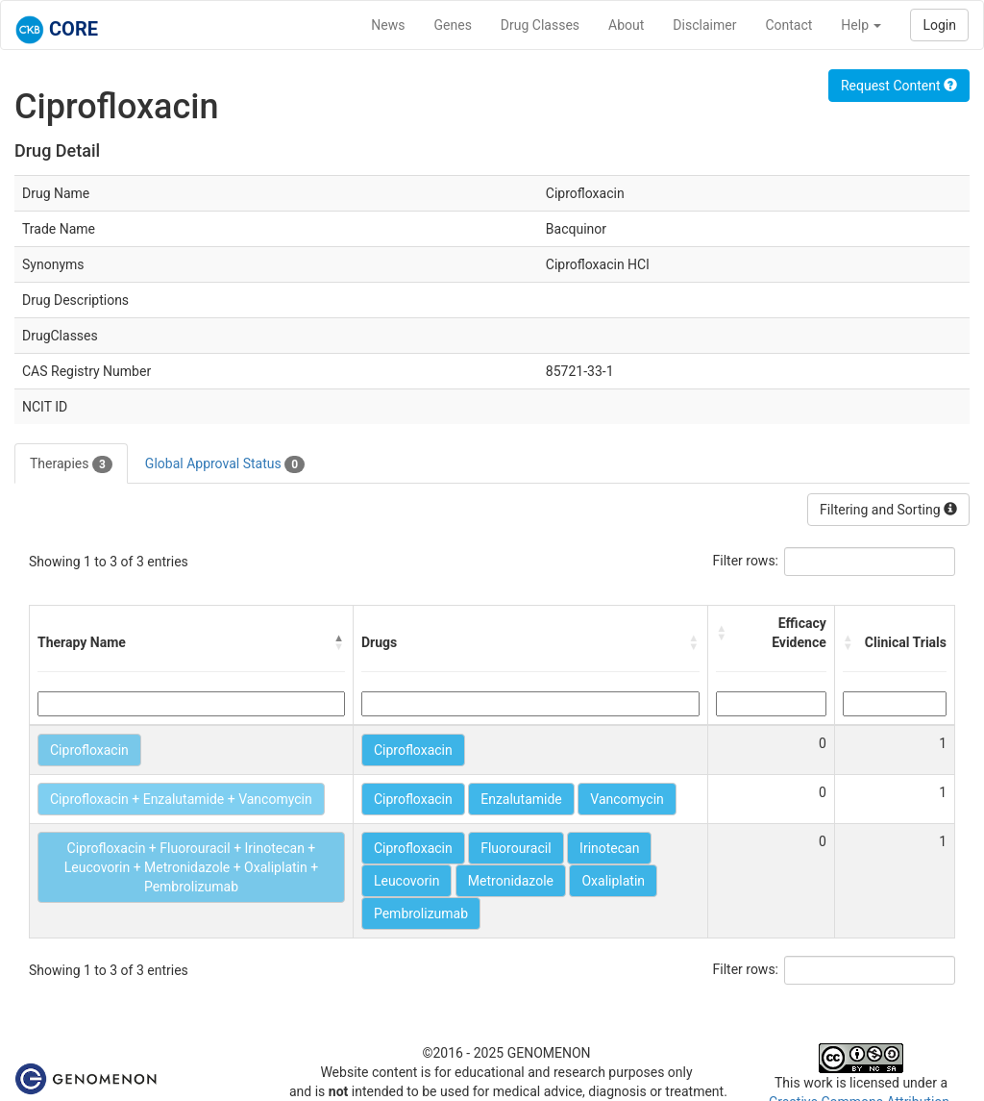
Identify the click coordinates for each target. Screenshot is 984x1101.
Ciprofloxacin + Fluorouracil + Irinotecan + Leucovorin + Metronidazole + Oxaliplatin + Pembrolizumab (191, 867)
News (388, 25)
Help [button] (861, 25)
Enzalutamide (521, 799)
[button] (339, 642)
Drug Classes (540, 25)
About (626, 25)
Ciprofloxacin (89, 750)
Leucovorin (406, 880)
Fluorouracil (515, 848)
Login (939, 25)
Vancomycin (627, 799)
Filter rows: (746, 560)
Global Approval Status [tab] (225, 464)
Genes (453, 25)
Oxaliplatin (613, 880)
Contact (788, 25)
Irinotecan (609, 848)
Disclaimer (704, 25)
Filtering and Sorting (888, 509)
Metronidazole (511, 880)
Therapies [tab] (71, 464)
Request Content (899, 85)
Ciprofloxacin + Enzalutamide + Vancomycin (181, 799)
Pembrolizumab (421, 913)
